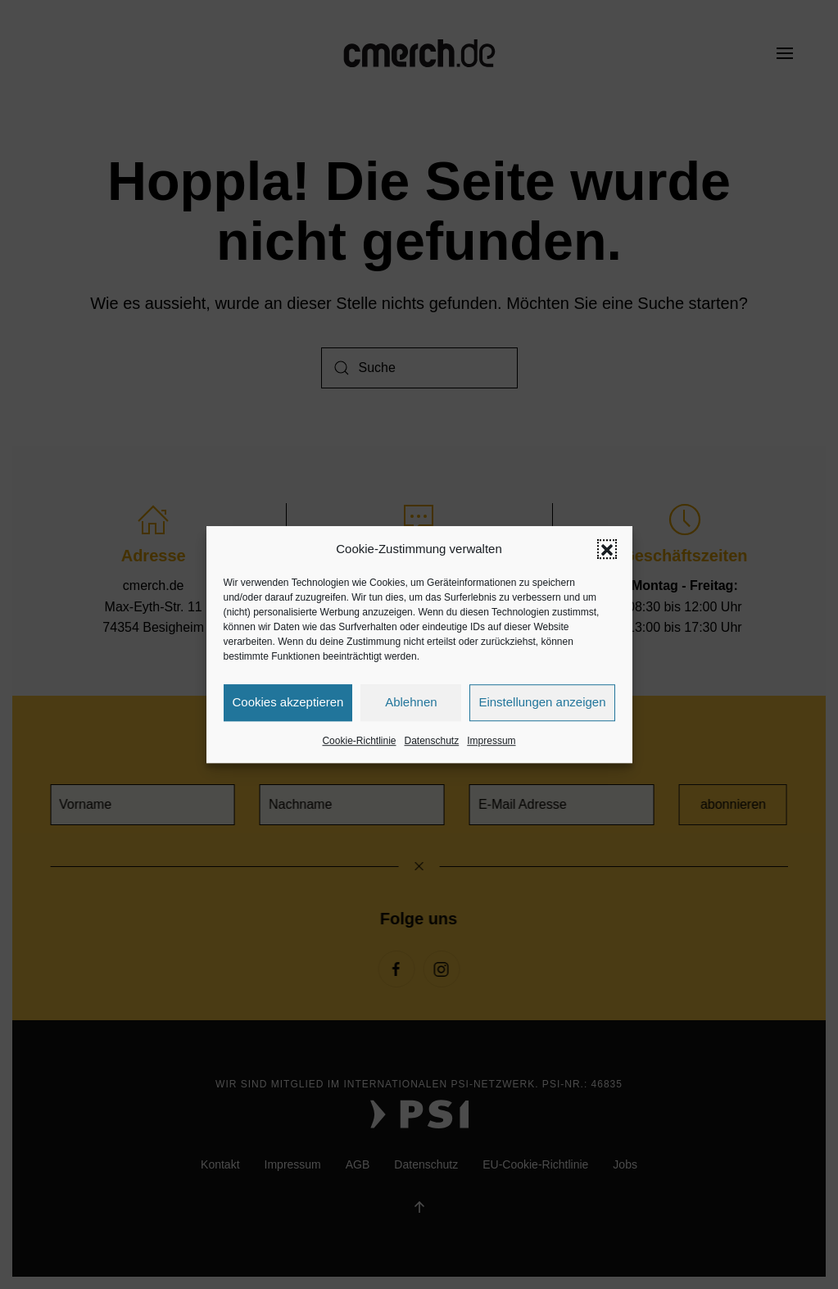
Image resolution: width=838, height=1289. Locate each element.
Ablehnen (411, 702)
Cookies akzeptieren (288, 702)
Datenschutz (432, 741)
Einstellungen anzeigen (541, 702)
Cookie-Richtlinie (359, 741)
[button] (607, 549)
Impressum (491, 741)
